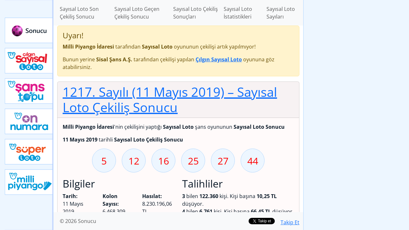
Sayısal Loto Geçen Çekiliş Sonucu (136, 12)
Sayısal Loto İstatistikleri (238, 12)
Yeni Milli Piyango (29, 182)
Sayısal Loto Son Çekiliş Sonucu (79, 12)
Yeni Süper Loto (29, 152)
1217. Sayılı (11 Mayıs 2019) (170, 99)
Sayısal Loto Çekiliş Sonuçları (195, 12)
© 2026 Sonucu (78, 221)
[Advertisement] (356, 101)
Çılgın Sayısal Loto (29, 60)
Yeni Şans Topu (29, 91)
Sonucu (29, 30)
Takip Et (290, 222)
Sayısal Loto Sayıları (280, 12)
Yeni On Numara (29, 121)
